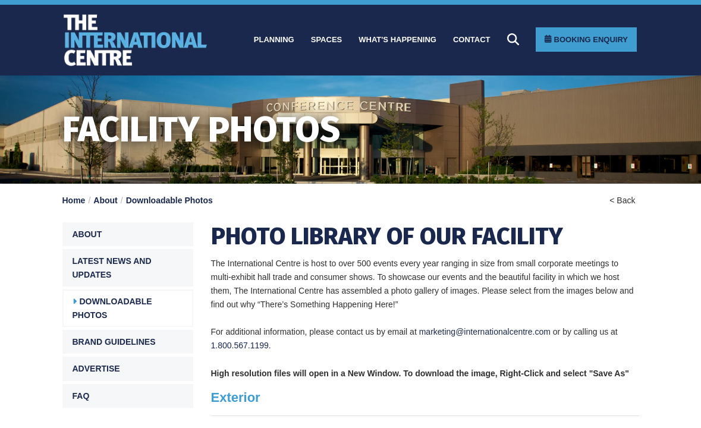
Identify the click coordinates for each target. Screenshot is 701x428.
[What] (397, 39)
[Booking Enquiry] (586, 39)
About (105, 200)
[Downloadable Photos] (127, 308)
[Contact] (472, 39)
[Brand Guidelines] (127, 342)
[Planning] (274, 39)
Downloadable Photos (169, 200)
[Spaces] (326, 39)
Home (74, 200)
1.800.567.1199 (240, 345)
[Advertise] (127, 368)
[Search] (513, 39)
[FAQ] (127, 396)
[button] (127, 234)
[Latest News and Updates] (127, 268)
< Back (622, 200)
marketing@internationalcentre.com (485, 331)
